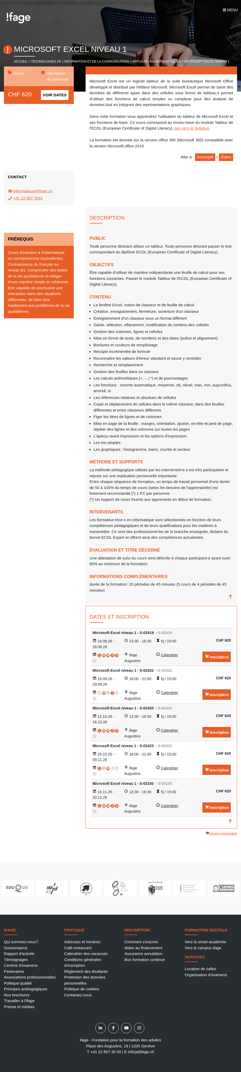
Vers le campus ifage (203, 948)
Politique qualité (18, 983)
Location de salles (200, 969)
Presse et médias (19, 1006)
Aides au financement (143, 948)
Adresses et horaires (82, 942)
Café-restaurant (78, 948)
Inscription (219, 657)
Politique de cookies (81, 989)
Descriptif (205, 157)
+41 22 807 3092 (28, 198)
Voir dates (55, 95)
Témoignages (16, 959)
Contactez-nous (78, 995)
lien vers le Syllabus (191, 128)
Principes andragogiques (25, 989)
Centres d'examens (21, 965)
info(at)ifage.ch (141, 1051)
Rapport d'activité (19, 953)
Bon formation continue (144, 959)
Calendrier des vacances (86, 953)
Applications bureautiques (156, 61)
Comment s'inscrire (141, 942)
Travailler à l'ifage (19, 1000)
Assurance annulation (143, 953)
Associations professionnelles (30, 977)
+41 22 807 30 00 (105, 1051)
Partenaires (14, 971)
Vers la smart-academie (205, 942)
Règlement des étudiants (86, 971)
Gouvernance (16, 948)
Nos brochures (17, 995)
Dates (226, 157)
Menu (230, 10)
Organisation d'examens (206, 975)
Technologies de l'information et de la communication (80, 61)
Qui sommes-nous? (21, 942)
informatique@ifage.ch (33, 191)
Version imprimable (223, 833)
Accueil (21, 61)
